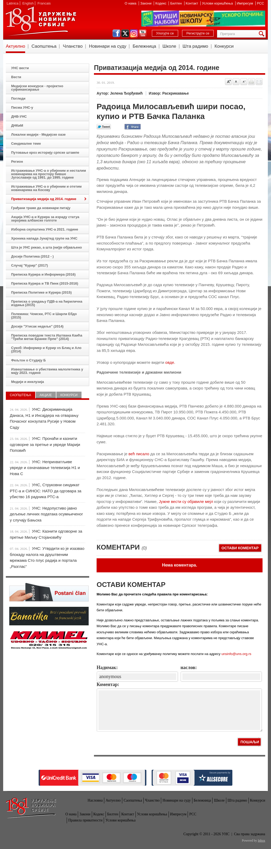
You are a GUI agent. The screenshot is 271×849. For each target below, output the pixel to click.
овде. (170, 362)
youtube (143, 33)
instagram (134, 33)
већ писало (139, 454)
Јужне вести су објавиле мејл (186, 501)
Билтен (176, 3)
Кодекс (161, 3)
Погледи (18, 98)
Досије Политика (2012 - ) (32, 256)
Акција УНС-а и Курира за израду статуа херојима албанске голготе (45, 218)
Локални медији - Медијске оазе (38, 134)
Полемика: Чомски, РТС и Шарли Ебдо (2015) (44, 315)
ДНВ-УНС (19, 116)
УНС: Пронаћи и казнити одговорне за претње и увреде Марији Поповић (45, 444)
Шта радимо (195, 46)
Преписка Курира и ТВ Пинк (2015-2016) (44, 283)
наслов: (188, 667)
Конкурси (224, 46)
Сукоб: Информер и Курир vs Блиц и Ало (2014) (46, 349)
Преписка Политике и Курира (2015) (41, 292)
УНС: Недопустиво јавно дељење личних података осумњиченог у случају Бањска (46, 514)
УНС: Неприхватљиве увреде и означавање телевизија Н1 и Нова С (45, 467)
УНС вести (20, 68)
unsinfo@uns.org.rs (236, 654)
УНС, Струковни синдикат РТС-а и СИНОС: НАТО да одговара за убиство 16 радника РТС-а (45, 491)
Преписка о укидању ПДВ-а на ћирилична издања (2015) (46, 303)
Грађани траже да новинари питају (40, 208)
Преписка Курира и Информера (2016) (43, 274)
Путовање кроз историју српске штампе (45, 152)
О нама (131, 3)
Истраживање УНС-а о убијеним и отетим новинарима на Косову (46, 188)
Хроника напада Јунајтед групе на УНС (44, 238)
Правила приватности (85, 820)
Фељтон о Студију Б (28, 360)
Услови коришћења (218, 3)
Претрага (263, 33)
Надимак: (107, 667)
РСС (260, 3)
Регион (17, 161)
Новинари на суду (107, 46)
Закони (146, 3)
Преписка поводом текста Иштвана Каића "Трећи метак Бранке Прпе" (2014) (46, 337)
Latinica (13, 3)
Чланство (73, 46)
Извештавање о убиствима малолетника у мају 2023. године (47, 371)
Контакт (192, 3)
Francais (44, 3)
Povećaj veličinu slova (228, 81)
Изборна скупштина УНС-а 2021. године (44, 229)
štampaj (251, 81)
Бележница (144, 46)
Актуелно (15, 46)
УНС (40, 21)
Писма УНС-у (22, 107)
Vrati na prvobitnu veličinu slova (236, 81)
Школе (169, 46)
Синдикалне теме (26, 143)
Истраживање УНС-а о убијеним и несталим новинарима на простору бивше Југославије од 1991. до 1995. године (48, 174)
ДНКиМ (17, 125)
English (28, 3)
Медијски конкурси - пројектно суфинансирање (37, 87)
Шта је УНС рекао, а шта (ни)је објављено (46, 247)
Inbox (261, 840)
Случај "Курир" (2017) (29, 265)
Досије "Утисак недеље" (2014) (37, 326)
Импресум (245, 3)
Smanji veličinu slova (243, 81)
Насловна (95, 800)
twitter (125, 33)
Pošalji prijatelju (259, 81)
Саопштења (44, 46)
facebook (116, 33)
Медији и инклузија (27, 381)
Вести (16, 77)
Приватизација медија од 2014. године (43, 199)
